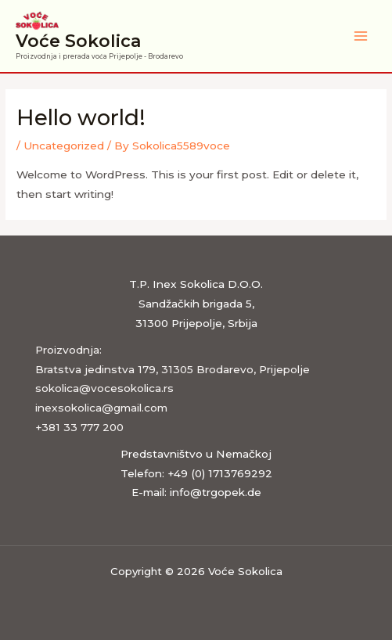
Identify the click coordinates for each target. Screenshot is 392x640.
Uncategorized (63, 145)
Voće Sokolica (78, 41)
